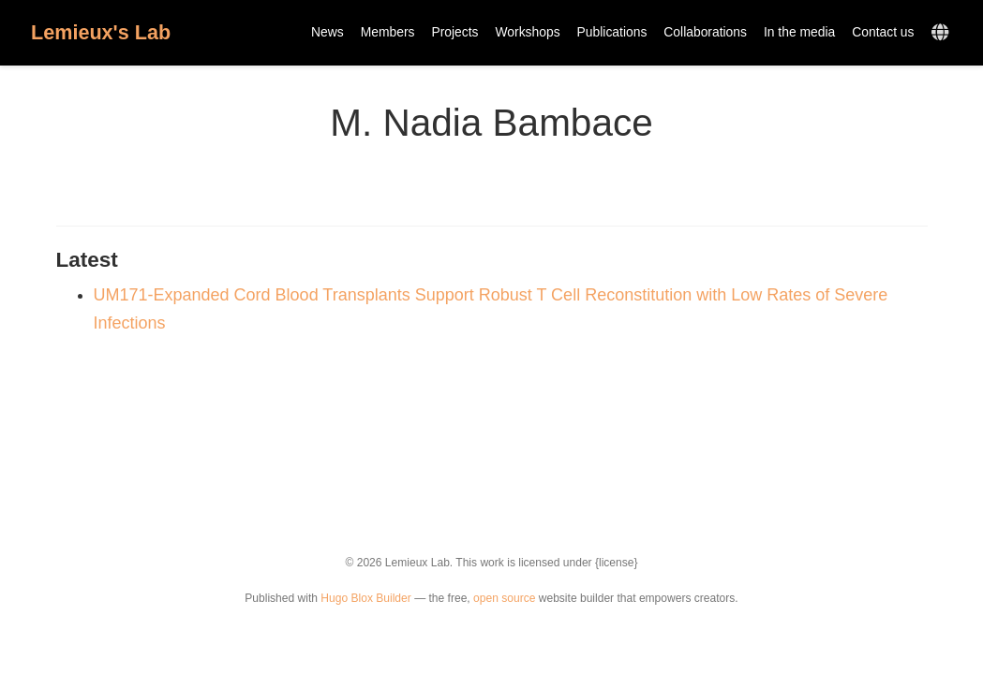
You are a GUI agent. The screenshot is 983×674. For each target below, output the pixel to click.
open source (504, 598)
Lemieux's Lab (101, 32)
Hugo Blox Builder (365, 598)
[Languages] (942, 33)
